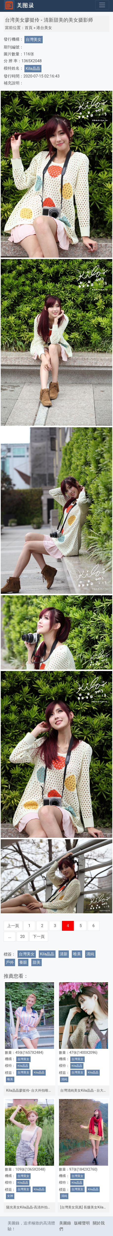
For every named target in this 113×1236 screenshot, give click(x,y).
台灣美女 (33, 39)
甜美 (36, 962)
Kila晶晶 (33, 68)
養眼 (23, 962)
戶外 (10, 962)
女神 (10, 1196)
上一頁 (13, 925)
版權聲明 (82, 1223)
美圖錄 (65, 1223)
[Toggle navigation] (102, 5)
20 (22, 936)
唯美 (77, 954)
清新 (64, 954)
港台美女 (44, 27)
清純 (90, 954)
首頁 (29, 27)
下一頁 (39, 936)
